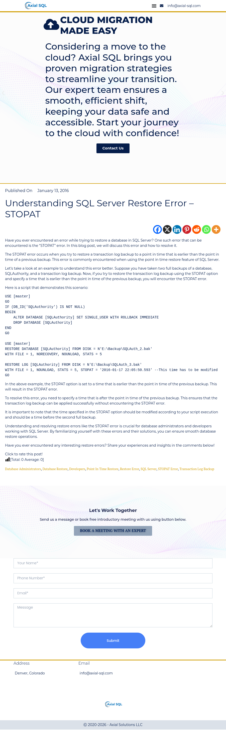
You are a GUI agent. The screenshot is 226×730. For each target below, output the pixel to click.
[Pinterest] (186, 229)
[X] (167, 229)
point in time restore (102, 469)
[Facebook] (157, 229)
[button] (3, 93)
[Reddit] (196, 229)
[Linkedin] (177, 229)
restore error (129, 469)
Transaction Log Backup (196, 469)
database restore (55, 469)
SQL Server (148, 469)
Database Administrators (23, 469)
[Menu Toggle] (154, 5)
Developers (77, 469)
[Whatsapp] (206, 229)
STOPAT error (168, 469)
